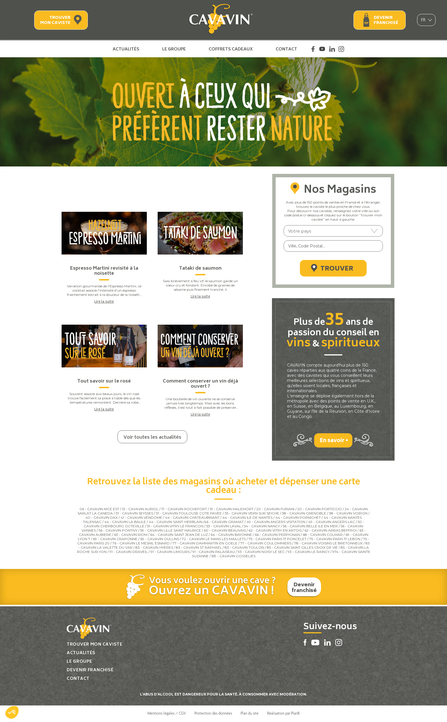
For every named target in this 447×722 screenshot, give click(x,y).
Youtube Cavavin (322, 49)
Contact (286, 49)
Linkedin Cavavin (332, 49)
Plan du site (250, 714)
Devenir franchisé (386, 20)
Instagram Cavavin (341, 49)
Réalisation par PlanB (283, 714)
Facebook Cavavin (313, 49)
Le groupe (174, 49)
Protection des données (213, 714)
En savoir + (334, 441)
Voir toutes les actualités (152, 438)
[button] (12, 712)
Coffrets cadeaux (231, 49)
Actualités (126, 49)
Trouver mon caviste (55, 20)
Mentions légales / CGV (166, 714)
